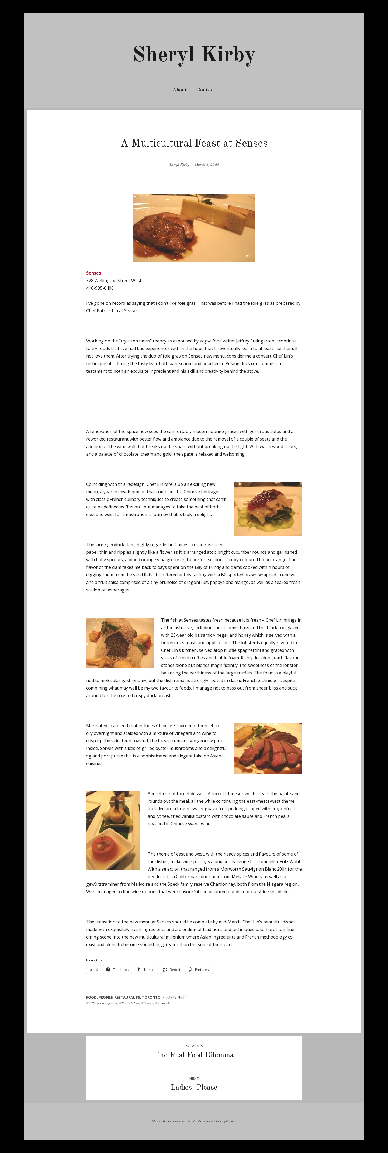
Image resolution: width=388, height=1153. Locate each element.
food (91, 997)
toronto (151, 997)
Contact (206, 90)
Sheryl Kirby (194, 56)
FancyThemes (226, 1121)
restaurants (127, 997)
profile (106, 997)
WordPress (199, 1121)
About (179, 90)
